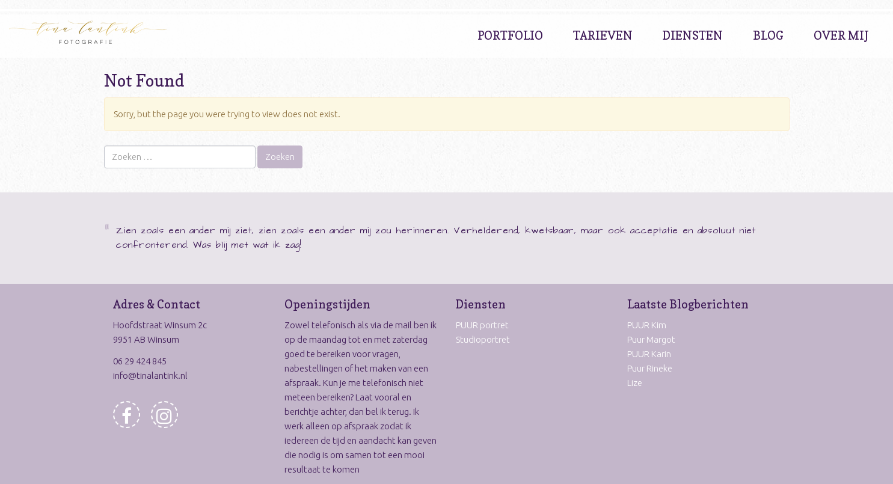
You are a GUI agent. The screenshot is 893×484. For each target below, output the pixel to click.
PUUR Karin (649, 354)
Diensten (693, 35)
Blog (768, 35)
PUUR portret (482, 325)
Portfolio (510, 35)
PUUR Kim (646, 325)
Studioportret (483, 339)
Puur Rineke (649, 368)
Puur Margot (651, 339)
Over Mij (841, 35)
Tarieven (603, 35)
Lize (634, 383)
